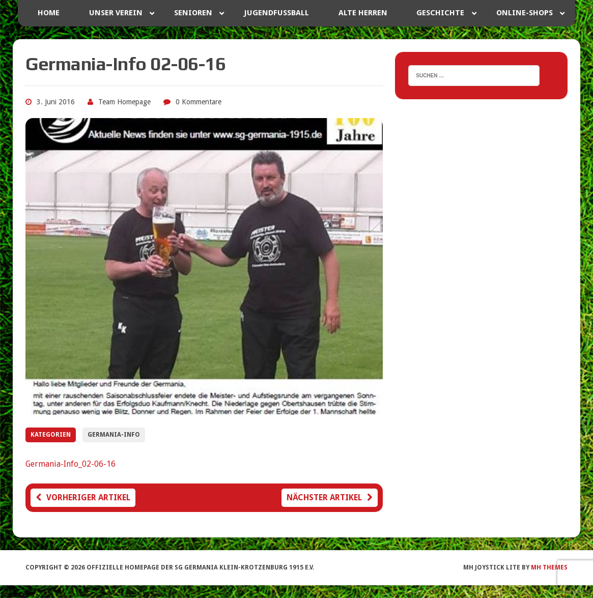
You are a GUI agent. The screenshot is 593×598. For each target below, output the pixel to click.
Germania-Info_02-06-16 (70, 464)
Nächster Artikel (330, 497)
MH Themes (549, 567)
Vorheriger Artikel (83, 497)
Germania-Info (114, 434)
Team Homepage (124, 102)
